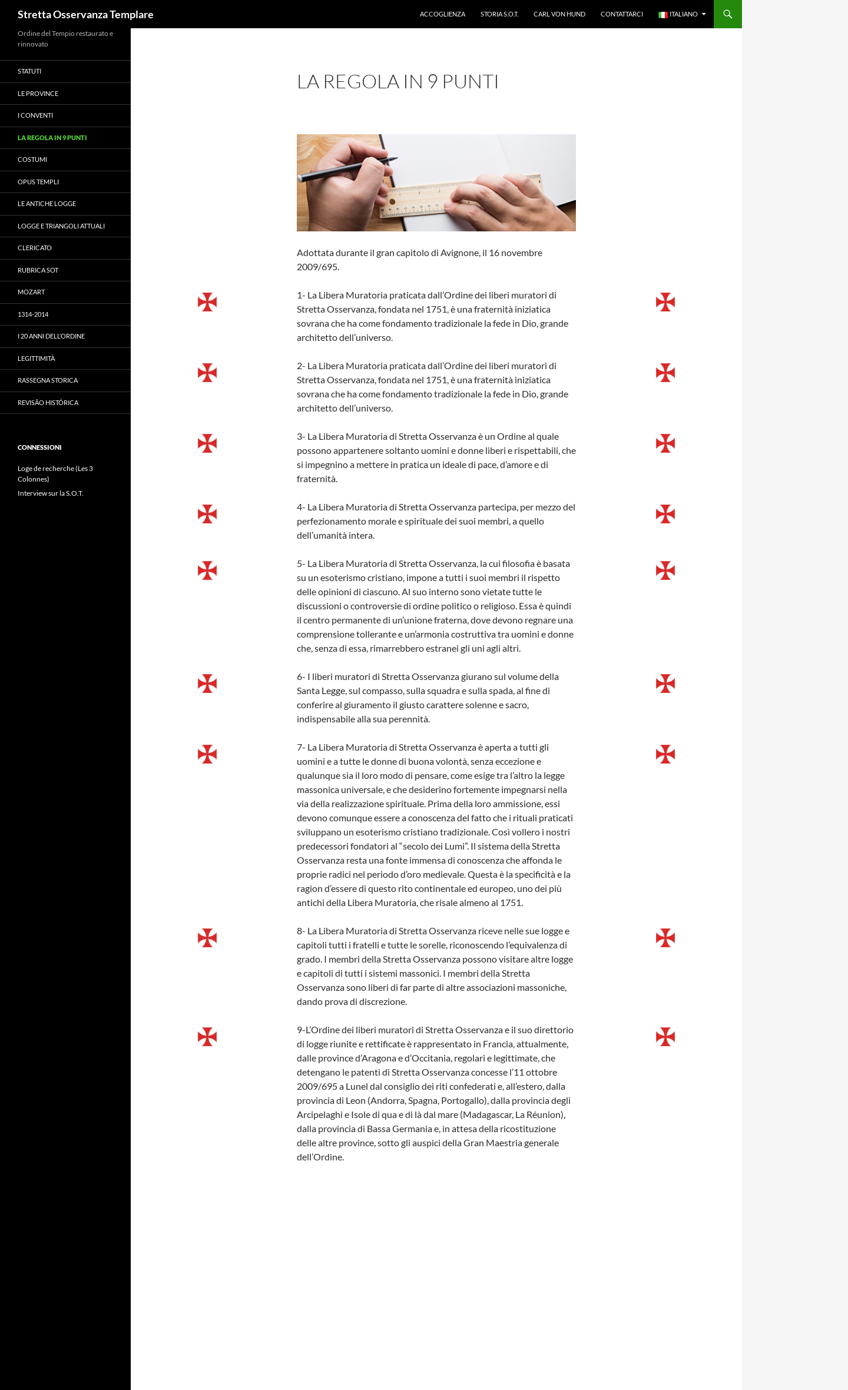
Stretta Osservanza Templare (86, 14)
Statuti (29, 71)
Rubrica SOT (38, 270)
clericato (35, 247)
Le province (38, 93)
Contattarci (622, 14)
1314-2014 (33, 314)
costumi (32, 159)
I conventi (35, 115)
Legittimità (36, 358)
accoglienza (442, 14)
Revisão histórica (48, 402)
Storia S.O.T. (499, 14)
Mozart (31, 292)
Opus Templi (38, 181)
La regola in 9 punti (52, 137)
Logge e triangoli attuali (61, 226)
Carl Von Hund (559, 14)
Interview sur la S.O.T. (51, 493)
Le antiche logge (47, 203)
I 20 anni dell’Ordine (51, 336)
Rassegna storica (48, 380)
